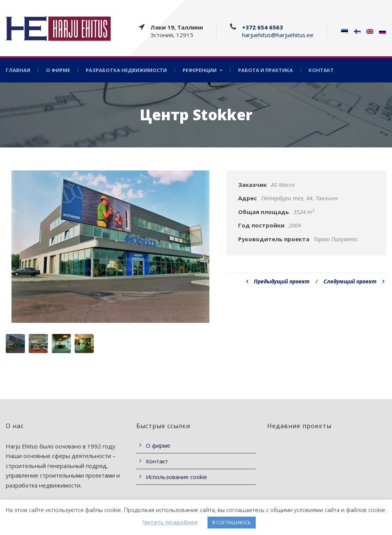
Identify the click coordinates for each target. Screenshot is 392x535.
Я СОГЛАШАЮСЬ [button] (231, 522)
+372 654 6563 (262, 27)
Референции (200, 70)
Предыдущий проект (278, 281)
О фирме (58, 70)
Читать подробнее (170, 522)
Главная (18, 70)
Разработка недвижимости (126, 70)
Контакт (321, 70)
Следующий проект (353, 281)
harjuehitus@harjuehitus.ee (278, 35)
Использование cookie (176, 477)
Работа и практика (265, 70)
